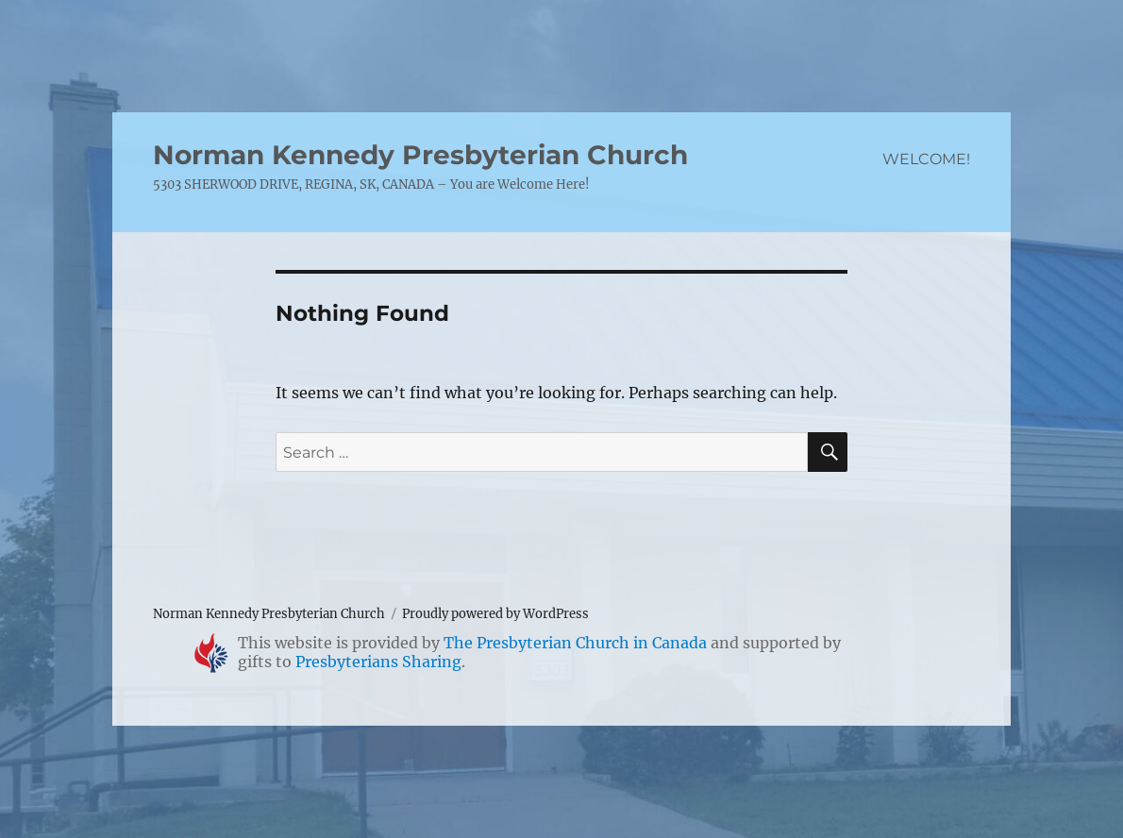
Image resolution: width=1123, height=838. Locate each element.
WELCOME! (926, 159)
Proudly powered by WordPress (495, 614)
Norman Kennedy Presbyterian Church (420, 155)
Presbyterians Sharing (378, 661)
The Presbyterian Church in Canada (575, 642)
